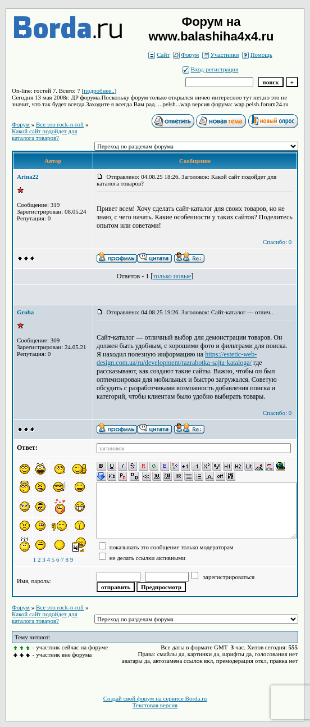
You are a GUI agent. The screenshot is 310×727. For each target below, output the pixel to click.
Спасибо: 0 (277, 241)
